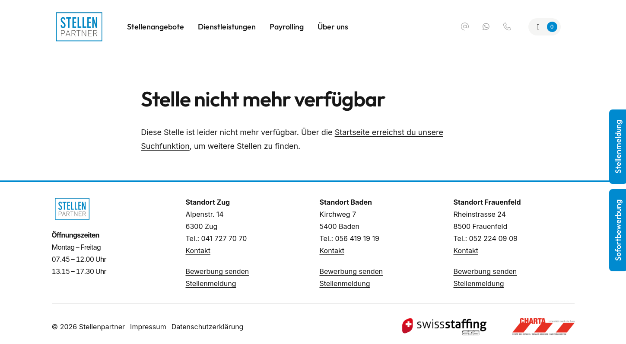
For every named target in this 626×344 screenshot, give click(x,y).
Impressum (148, 326)
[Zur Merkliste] (544, 26)
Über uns (333, 27)
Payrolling (287, 27)
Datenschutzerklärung (208, 326)
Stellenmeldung (211, 283)
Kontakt (198, 250)
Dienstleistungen (227, 27)
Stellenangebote (155, 27)
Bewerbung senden (217, 271)
